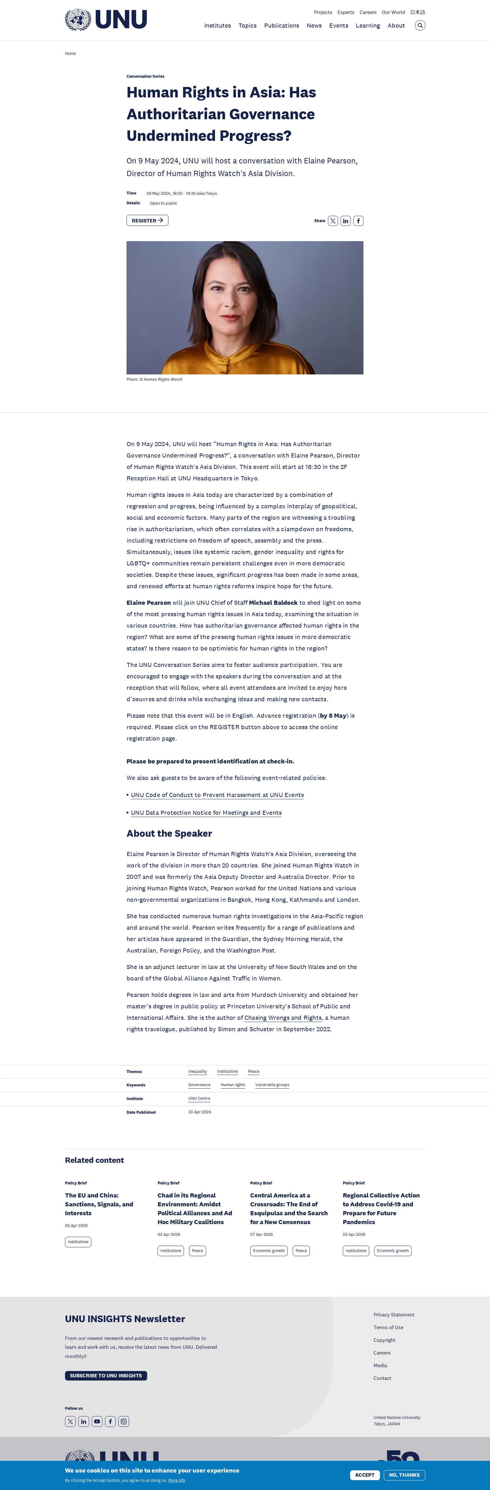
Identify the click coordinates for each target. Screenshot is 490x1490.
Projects (323, 12)
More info (176, 1483)
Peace (197, 1250)
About (396, 25)
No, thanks (404, 1477)
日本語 (417, 12)
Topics (247, 25)
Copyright (384, 1340)
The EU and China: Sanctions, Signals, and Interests (99, 1204)
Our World (393, 12)
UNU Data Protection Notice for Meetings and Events (206, 812)
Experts (346, 12)
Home (70, 53)
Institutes (217, 25)
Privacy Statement (394, 1314)
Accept (365, 1477)
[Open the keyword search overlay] (420, 25)
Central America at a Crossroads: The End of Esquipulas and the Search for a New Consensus (289, 1208)
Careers (368, 12)
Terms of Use (388, 1327)
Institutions (78, 1241)
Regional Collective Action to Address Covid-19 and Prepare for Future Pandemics (381, 1208)
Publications (281, 25)
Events (338, 25)
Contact (382, 1378)
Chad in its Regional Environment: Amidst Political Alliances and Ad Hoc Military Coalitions (195, 1208)
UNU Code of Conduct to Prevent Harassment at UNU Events (217, 795)
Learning (368, 25)
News (314, 25)
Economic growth (269, 1250)
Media (380, 1365)
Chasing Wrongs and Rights (283, 1017)
